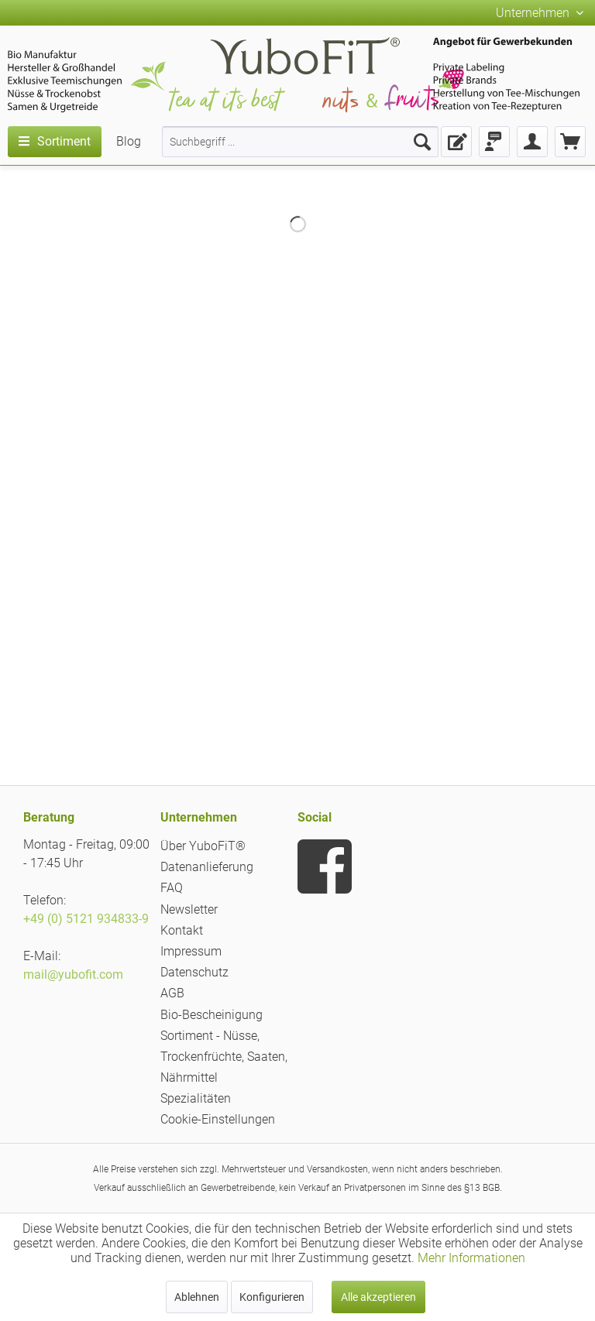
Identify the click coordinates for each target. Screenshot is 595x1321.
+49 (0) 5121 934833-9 (86, 918)
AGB (172, 993)
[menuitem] (300, 141)
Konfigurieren (271, 1297)
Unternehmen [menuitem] (534, 12)
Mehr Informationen (471, 1258)
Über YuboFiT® (203, 846)
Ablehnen (196, 1297)
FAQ (171, 887)
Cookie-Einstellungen (217, 1119)
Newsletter (189, 909)
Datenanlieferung (206, 867)
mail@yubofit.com (73, 974)
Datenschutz (194, 972)
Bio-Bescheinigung (211, 1014)
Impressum (191, 951)
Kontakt (181, 930)
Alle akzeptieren (378, 1297)
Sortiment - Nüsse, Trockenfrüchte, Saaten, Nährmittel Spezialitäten (223, 1067)
